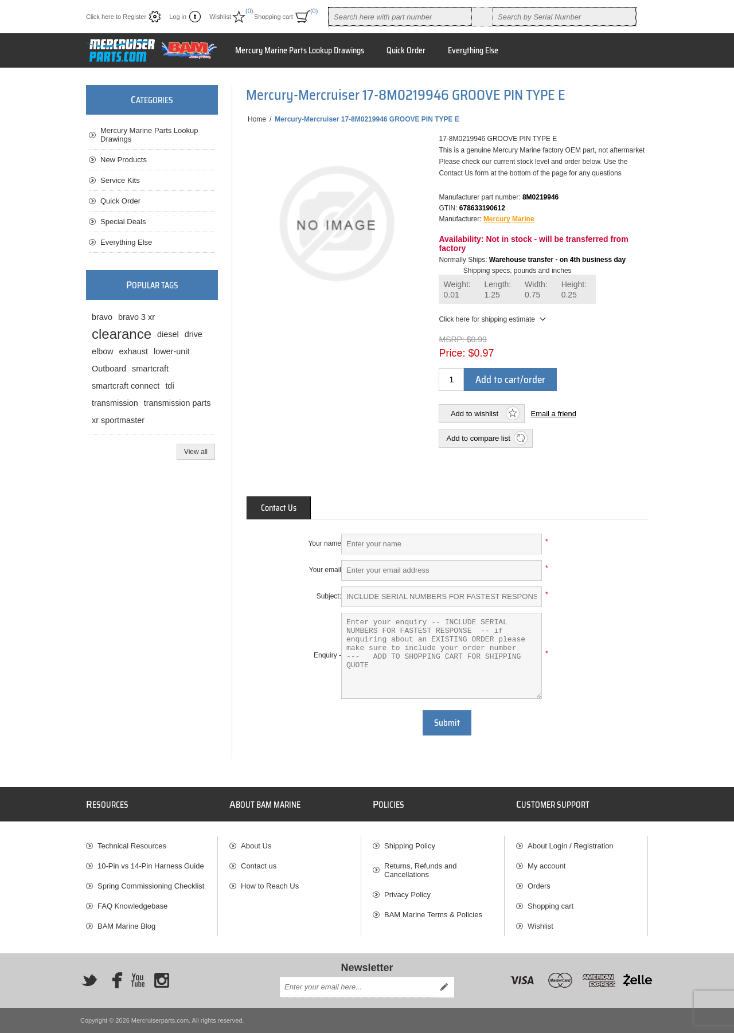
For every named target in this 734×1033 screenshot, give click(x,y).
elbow (103, 351)
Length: (498, 289)
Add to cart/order (510, 379)
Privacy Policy (407, 894)
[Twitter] (89, 980)
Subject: (329, 596)
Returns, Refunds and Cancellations (420, 870)
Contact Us (278, 508)
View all (196, 452)
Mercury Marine (508, 219)
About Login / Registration (571, 846)
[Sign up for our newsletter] (357, 987)
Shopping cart (550, 906)
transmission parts (177, 403)
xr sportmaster (118, 420)
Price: (452, 353)
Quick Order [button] (405, 50)
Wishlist (540, 926)
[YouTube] (137, 980)
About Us (256, 846)
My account (546, 866)
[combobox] (400, 16)
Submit (447, 723)
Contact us (258, 866)
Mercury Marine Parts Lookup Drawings (149, 134)
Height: (574, 289)
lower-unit (171, 351)
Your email (325, 570)
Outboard (109, 368)
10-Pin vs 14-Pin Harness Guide (150, 866)
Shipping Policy (409, 846)
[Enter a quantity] (451, 379)
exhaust (133, 351)
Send (444, 987)
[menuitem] (151, 846)
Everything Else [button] (473, 50)
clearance (121, 334)
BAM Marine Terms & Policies (433, 914)
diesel (168, 334)
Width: (536, 289)
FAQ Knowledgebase (132, 906)
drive (193, 334)
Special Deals (123, 221)
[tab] (279, 507)
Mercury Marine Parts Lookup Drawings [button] (299, 50)
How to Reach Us (270, 886)
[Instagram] (162, 980)
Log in (177, 16)
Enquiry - (327, 655)
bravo (102, 317)
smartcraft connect (125, 385)
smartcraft (150, 368)
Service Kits (120, 180)
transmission (115, 403)
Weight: (456, 289)
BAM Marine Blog (126, 926)
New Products (123, 159)
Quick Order (120, 201)
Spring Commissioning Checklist (150, 886)
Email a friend (553, 413)
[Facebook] (113, 980)
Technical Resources (131, 846)
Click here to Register (116, 16)
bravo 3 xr (136, 317)
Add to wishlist (474, 413)
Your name (324, 543)
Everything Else (126, 242)
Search (482, 16)
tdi (169, 385)
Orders (539, 886)
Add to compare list (478, 438)
